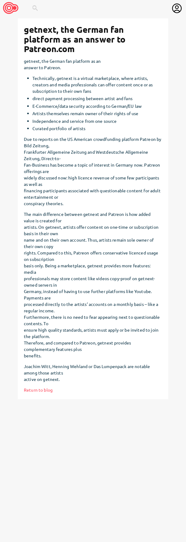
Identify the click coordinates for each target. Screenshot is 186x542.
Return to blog (38, 390)
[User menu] (177, 8)
